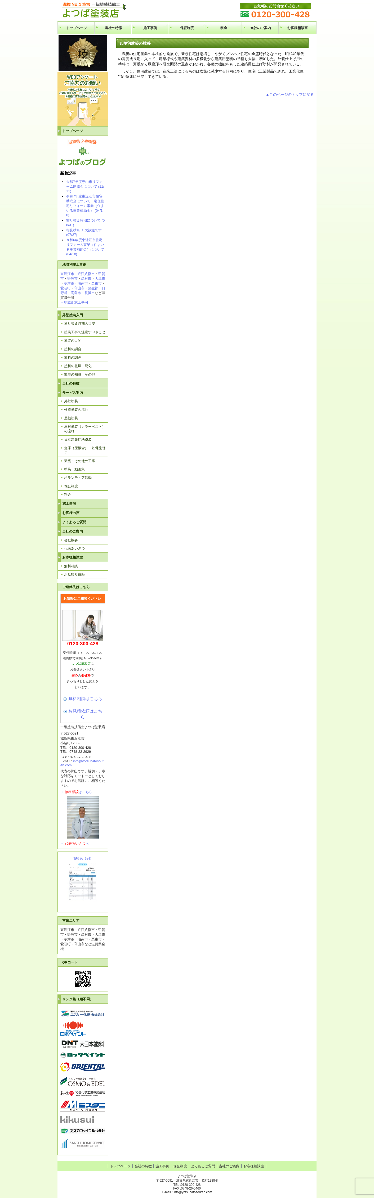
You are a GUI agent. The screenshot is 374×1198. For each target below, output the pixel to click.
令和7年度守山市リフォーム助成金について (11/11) (85, 186)
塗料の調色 (72, 357)
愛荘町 (65, 288)
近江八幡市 (86, 274)
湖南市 (83, 283)
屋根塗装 (71, 418)
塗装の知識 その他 (79, 374)
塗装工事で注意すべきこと (84, 332)
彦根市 (86, 279)
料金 (223, 28)
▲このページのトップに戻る (290, 94)
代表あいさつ (74, 548)
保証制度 (187, 28)
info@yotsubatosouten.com (192, 1192)
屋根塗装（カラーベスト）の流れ (84, 429)
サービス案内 (72, 393)
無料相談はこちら (85, 698)
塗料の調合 (72, 349)
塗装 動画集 (74, 469)
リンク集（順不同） (77, 999)
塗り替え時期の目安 (79, 324)
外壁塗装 (71, 401)
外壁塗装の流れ (76, 410)
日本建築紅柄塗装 (78, 440)
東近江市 (67, 274)
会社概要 (71, 540)
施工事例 (150, 28)
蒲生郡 (93, 288)
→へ (74, 843)
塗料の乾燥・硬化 (78, 366)
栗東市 (96, 283)
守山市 (79, 288)
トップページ (76, 28)
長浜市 (89, 293)
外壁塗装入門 (72, 315)
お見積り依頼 (74, 575)
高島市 (76, 293)
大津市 (100, 279)
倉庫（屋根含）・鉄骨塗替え (84, 450)
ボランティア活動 (78, 478)
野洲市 (72, 279)
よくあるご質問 (74, 522)
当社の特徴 (113, 28)
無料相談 (71, 566)
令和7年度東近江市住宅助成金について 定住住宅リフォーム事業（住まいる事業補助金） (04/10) (85, 205)
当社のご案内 (260, 28)
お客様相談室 (297, 28)
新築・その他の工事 (79, 461)
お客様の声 (70, 513)
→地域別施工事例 (74, 302)
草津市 (69, 283)
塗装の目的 (72, 341)
